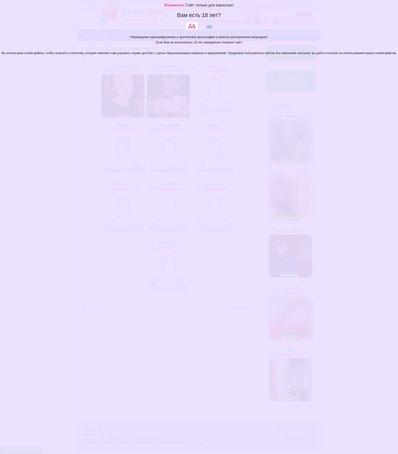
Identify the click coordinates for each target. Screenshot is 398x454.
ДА (192, 26)
